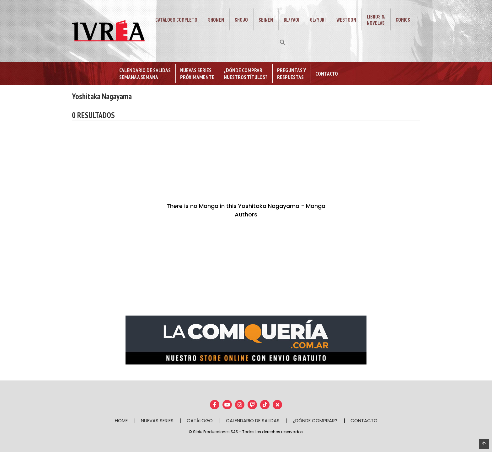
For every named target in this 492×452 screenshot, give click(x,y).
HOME (121, 420)
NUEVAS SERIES (157, 420)
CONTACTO (363, 420)
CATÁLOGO (200, 420)
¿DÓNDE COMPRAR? (315, 420)
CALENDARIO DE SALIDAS (253, 420)
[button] (283, 41)
